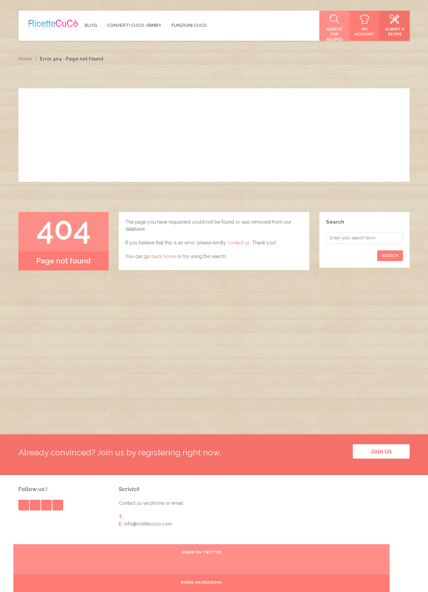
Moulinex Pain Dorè (358, 579)
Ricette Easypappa (266, 579)
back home (163, 256)
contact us (238, 242)
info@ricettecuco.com (148, 519)
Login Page (397, 579)
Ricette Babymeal (311, 579)
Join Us (381, 451)
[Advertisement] (214, 135)
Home (25, 59)
